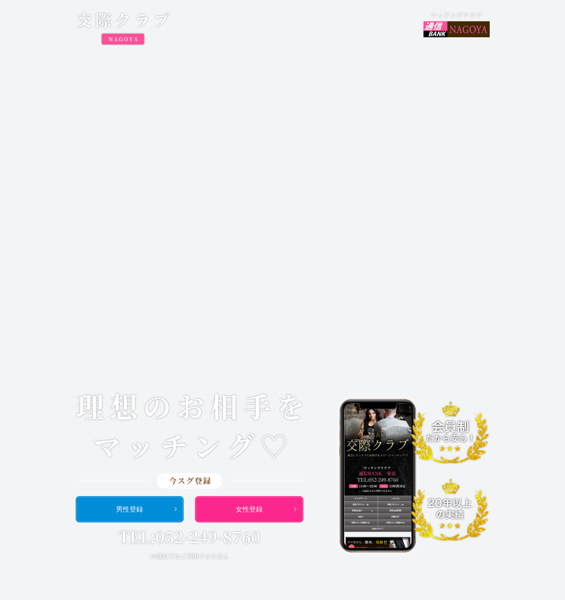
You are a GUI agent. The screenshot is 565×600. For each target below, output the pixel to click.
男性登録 (129, 509)
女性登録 (249, 509)
